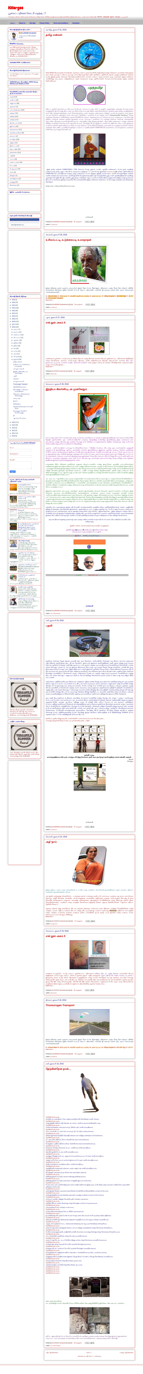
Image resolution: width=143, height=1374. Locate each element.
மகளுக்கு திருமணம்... (25, 484)
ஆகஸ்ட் (16, 340)
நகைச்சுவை (53, 307)
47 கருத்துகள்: (78, 827)
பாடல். (12, 159)
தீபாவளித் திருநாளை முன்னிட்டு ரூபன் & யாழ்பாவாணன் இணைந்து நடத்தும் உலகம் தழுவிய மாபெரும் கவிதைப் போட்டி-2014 (28, 527)
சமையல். (13, 136)
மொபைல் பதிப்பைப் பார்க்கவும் (89, 1356)
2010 (13, 436)
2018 (13, 321)
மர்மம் (12, 172)
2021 (13, 313)
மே (15, 348)
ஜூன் (16, 346)
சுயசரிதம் (13, 139)
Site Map (32, 23)
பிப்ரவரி (16, 356)
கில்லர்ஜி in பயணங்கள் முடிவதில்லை (20, 390)
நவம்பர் (16, 332)
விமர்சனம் (53, 374)
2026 (13, 299)
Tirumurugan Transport (55, 298)
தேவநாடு (21, 510)
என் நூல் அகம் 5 (55, 936)
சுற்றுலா (12, 142)
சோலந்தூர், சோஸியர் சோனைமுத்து (20, 411)
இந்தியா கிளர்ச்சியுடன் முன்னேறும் (66, 389)
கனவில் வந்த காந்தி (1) (25, 587)
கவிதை (12, 116)
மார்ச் (15, 354)
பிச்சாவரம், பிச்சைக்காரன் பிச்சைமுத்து (21, 394)
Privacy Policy (44, 23)
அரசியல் (13, 100)
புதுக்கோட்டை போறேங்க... (27, 553)
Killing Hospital (109, 296)
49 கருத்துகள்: (78, 1343)
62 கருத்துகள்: (78, 221)
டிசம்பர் (16, 329)
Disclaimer (76, 23)
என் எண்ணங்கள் (55, 613)
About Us (22, 23)
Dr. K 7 (131, 296)
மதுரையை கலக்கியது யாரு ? (27, 564)
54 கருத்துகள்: (78, 304)
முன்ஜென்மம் (14, 178)
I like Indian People (24, 541)
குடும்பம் (12, 126)
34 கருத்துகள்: (78, 1054)
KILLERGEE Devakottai (28, 33)
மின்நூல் (12, 175)
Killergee (15, 8)
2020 (13, 316)
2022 (13, 310)
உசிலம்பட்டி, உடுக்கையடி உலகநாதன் (68, 239)
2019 (13, 319)
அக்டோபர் (17, 335)
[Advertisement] (24, 261)
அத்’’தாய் (51, 841)
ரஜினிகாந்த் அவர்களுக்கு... (26, 599)
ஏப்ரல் (16, 351)
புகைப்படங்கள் (14, 162)
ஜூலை (16, 343)
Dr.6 (63, 296)
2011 (13, 433)
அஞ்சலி (12, 97)
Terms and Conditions (61, 23)
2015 (13, 422)
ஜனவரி (16, 359)
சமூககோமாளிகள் (15, 133)
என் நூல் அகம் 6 (55, 322)
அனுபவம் (13, 103)
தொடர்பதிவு (14, 149)
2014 (13, 425)
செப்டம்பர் (17, 337)
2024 (13, 305)
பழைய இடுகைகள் (126, 1352)
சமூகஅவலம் (14, 129)
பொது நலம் (53, 224)
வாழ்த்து (12, 182)
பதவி (49, 625)
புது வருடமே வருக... (20, 418)
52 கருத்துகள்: (78, 371)
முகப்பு (12, 23)
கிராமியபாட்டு (14, 123)
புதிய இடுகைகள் (52, 1352)
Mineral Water (52, 296)
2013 (13, 428)
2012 (13, 430)
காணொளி (13, 120)
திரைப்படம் (13, 146)
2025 (13, 302)
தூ (14, 415)
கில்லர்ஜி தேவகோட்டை (17, 225)
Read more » (49, 300)
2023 (13, 308)
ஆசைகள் (13, 106)
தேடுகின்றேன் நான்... (58, 1068)
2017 (13, 324)
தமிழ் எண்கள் (54, 34)
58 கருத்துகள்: (78, 990)
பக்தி (11, 156)
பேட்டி (12, 165)
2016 (13, 327)
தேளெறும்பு (17, 404)
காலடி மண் (16, 398)
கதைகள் (12, 113)
